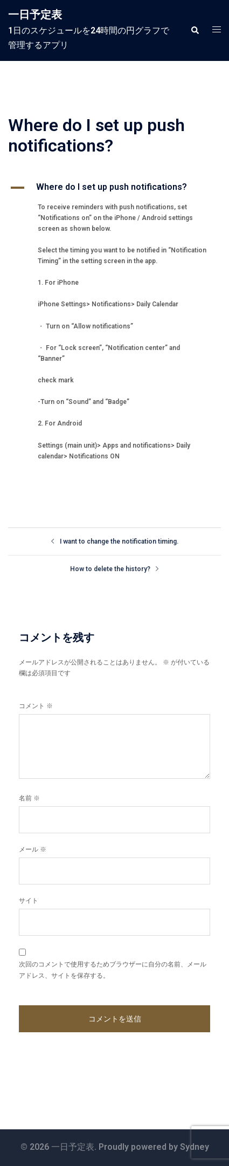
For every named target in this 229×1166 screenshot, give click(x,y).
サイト (28, 900)
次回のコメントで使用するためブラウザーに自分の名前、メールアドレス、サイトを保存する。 (112, 970)
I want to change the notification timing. (119, 541)
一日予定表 (35, 14)
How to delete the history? (110, 569)
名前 (29, 798)
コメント (36, 706)
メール (32, 849)
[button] (194, 30)
